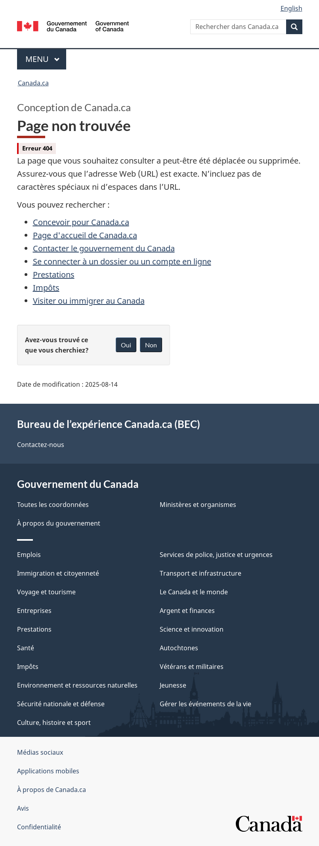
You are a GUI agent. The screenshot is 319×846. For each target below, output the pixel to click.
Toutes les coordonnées (53, 504)
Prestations (53, 274)
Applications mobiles (48, 771)
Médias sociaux (40, 752)
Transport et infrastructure (200, 573)
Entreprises (34, 610)
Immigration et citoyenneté (58, 573)
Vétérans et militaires (191, 666)
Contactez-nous (40, 444)
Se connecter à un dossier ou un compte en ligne (122, 261)
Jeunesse (173, 685)
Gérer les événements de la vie (205, 704)
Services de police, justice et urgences (216, 554)
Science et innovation (191, 629)
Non (151, 345)
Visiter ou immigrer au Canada (89, 300)
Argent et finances (187, 610)
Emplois (29, 554)
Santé (25, 648)
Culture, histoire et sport (54, 722)
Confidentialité (39, 827)
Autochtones (179, 648)
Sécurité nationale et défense (61, 704)
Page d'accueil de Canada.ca (85, 235)
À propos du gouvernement (58, 523)
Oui (126, 345)
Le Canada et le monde (194, 592)
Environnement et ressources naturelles (77, 685)
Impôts (46, 287)
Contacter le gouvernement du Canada (104, 248)
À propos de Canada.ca (51, 789)
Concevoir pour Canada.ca (81, 222)
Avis (23, 808)
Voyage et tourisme (46, 592)
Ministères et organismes (198, 504)
